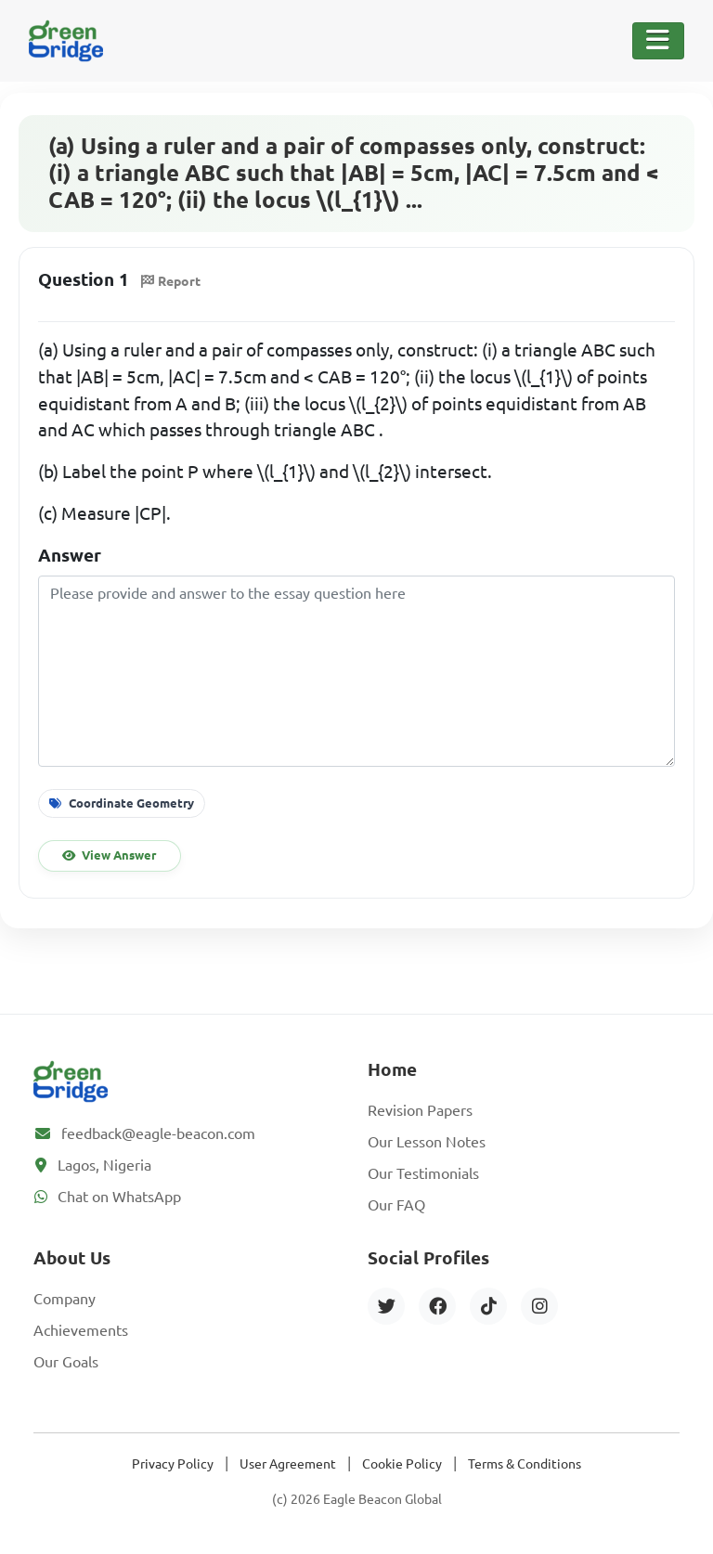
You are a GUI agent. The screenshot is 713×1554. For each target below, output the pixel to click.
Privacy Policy (173, 1464)
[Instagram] (539, 1306)
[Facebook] (437, 1306)
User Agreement (288, 1464)
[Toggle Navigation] (658, 40)
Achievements (80, 1330)
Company (64, 1298)
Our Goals (65, 1361)
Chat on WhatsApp (119, 1196)
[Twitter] (386, 1306)
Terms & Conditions (524, 1464)
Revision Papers (420, 1110)
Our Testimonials (423, 1173)
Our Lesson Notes (427, 1141)
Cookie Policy (402, 1464)
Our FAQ (396, 1205)
